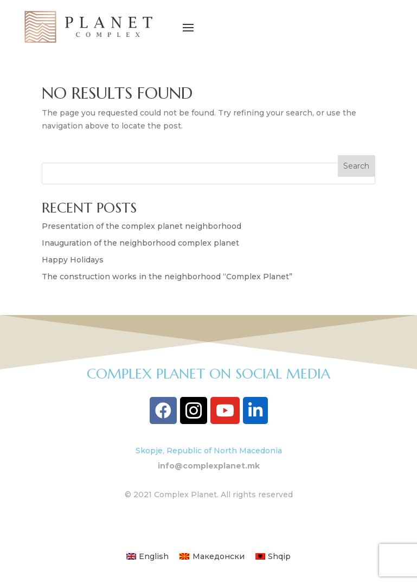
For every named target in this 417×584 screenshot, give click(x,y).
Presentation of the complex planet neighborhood (141, 226)
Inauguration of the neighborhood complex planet (140, 243)
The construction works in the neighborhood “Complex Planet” (167, 276)
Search (356, 166)
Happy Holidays (73, 260)
